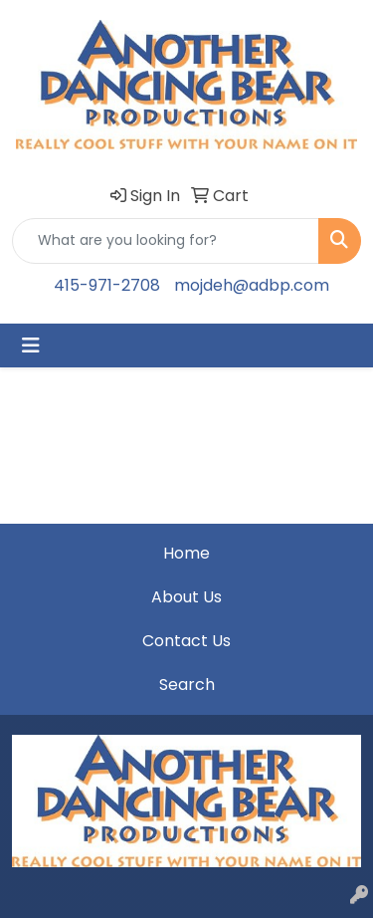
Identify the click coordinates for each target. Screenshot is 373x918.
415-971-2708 (107, 285)
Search (187, 684)
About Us (186, 596)
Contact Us (186, 640)
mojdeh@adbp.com (251, 285)
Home (186, 553)
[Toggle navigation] (31, 345)
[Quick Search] (165, 241)
